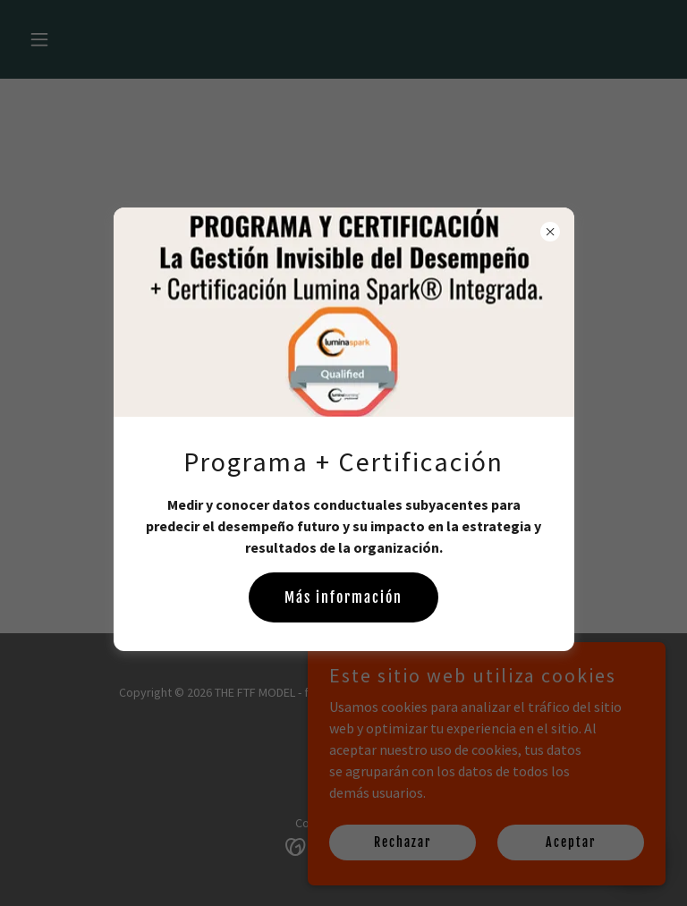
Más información (343, 597)
